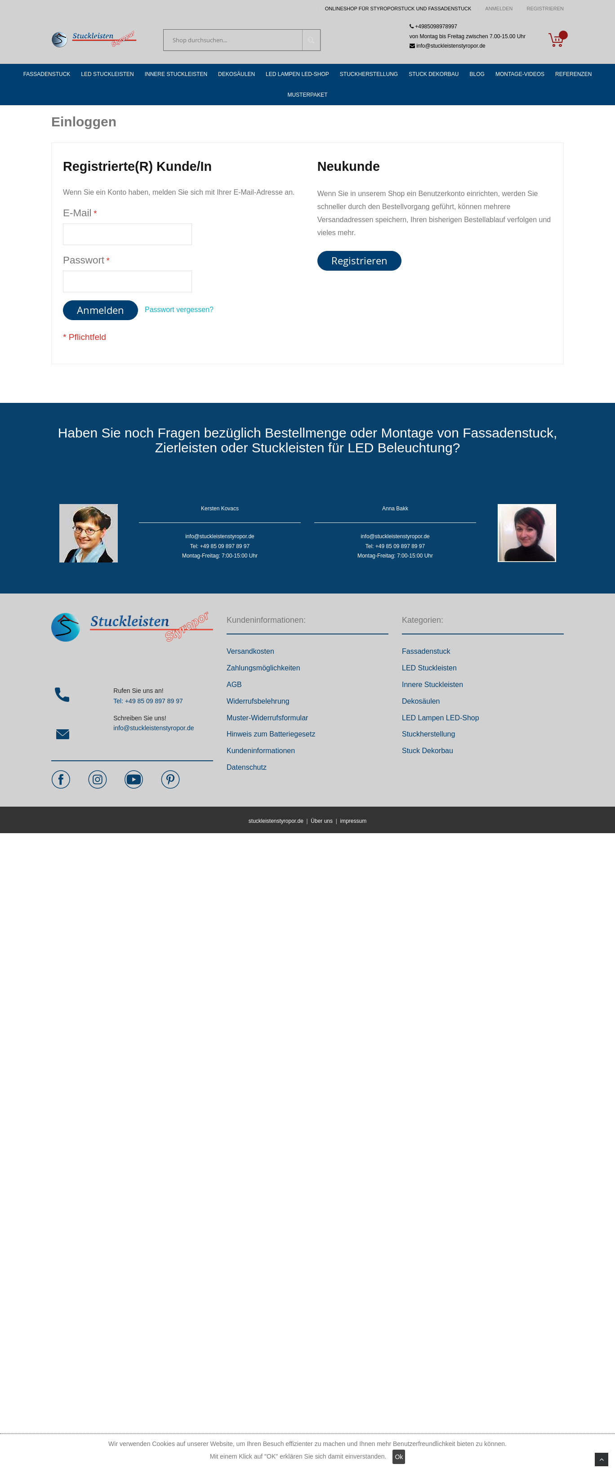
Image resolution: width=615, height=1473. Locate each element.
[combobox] (242, 40)
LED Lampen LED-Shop (440, 718)
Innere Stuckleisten (432, 684)
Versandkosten (250, 651)
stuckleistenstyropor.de (276, 821)
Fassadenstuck (426, 651)
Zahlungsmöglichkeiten (263, 668)
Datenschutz (247, 767)
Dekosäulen (421, 701)
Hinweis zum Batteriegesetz (271, 734)
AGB (234, 684)
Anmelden (498, 8)
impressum (353, 821)
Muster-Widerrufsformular (267, 718)
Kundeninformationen (261, 750)
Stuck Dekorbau (427, 750)
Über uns (322, 821)
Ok (399, 1456)
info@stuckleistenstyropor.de (153, 728)
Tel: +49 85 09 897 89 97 (148, 701)
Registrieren (545, 8)
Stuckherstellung (428, 734)
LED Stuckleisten (429, 668)
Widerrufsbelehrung (258, 701)
